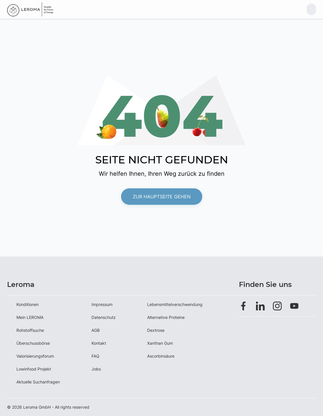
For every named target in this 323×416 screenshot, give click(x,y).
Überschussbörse (33, 343)
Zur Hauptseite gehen (162, 196)
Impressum (102, 304)
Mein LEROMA (29, 317)
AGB (95, 330)
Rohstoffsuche (30, 330)
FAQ (95, 356)
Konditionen (27, 304)
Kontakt (98, 343)
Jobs (96, 368)
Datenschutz (103, 317)
